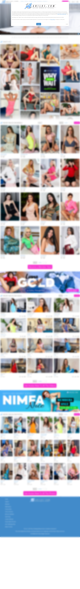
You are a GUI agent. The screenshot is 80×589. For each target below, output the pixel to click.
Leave (67, 24)
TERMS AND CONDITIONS (61, 14)
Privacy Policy (52, 19)
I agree (38, 24)
